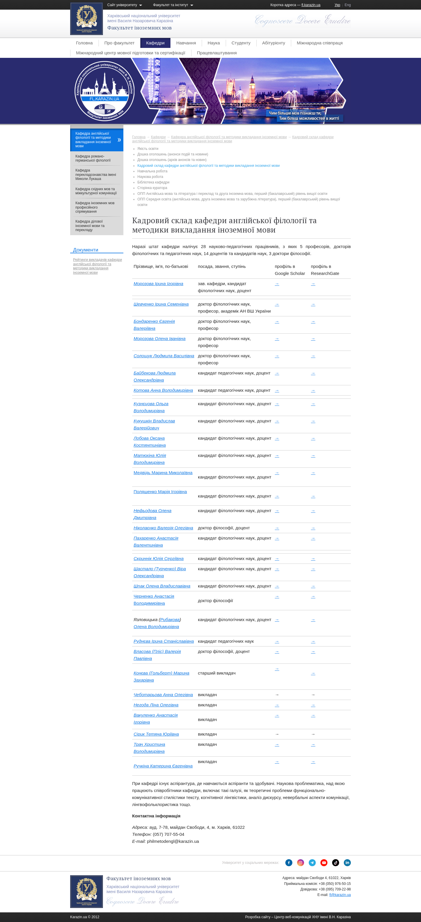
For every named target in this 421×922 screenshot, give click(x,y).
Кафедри (155, 42)
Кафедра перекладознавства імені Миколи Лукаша (95, 174)
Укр (337, 5)
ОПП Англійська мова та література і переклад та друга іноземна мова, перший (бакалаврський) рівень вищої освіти (232, 194)
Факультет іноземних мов (139, 27)
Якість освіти (147, 149)
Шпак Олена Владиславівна (162, 585)
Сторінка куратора (152, 188)
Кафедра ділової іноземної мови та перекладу (89, 225)
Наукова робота (150, 177)
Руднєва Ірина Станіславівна (164, 641)
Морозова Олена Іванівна (160, 338)
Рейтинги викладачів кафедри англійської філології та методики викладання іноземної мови (97, 266)
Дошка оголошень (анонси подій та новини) (172, 154)
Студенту (241, 42)
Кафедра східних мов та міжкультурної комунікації (96, 191)
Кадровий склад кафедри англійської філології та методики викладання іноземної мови (208, 166)
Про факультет (119, 42)
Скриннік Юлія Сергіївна (159, 558)
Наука (214, 42)
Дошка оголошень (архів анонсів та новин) (172, 160)
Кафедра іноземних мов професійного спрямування (95, 207)
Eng (348, 5)
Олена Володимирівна (156, 626)
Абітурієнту (273, 42)
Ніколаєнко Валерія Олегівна (163, 527)
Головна (84, 42)
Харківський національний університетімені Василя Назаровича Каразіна (143, 18)
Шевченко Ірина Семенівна (161, 303)
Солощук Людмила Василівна (164, 355)
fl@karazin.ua (340, 895)
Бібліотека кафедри (153, 182)
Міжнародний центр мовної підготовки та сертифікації (130, 52)
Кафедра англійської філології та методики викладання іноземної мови (229, 137)
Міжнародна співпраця (320, 42)
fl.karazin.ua (310, 5)
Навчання (186, 42)
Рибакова (170, 619)
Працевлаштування (217, 52)
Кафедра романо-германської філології (93, 158)
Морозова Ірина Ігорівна (158, 283)
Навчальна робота (152, 171)
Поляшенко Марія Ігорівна (160, 491)
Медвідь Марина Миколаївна (163, 472)
